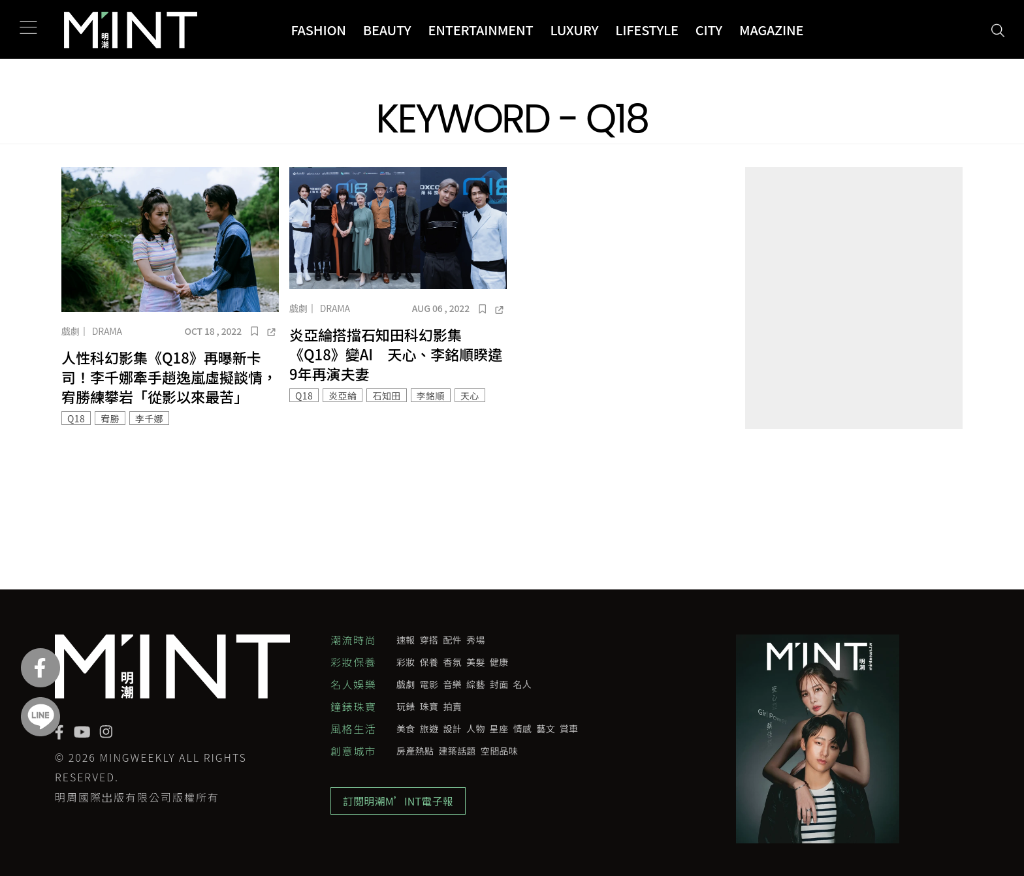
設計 (452, 728)
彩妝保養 (353, 662)
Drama (107, 330)
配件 (452, 639)
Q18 (76, 418)
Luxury (575, 29)
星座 (499, 728)
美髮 (475, 661)
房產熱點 (415, 750)
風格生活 (353, 728)
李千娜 (149, 418)
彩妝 (405, 661)
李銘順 (431, 395)
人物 (475, 728)
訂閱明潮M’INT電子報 (398, 801)
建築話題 (456, 750)
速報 (405, 639)
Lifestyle (647, 29)
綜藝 (475, 684)
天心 (469, 395)
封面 (499, 684)
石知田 (386, 395)
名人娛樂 (353, 684)
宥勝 (110, 418)
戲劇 (70, 330)
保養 (429, 661)
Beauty (387, 29)
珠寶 (429, 706)
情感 (522, 728)
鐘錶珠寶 (353, 706)
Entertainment (480, 29)
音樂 (452, 684)
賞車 (569, 728)
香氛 (452, 661)
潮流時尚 (353, 639)
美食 (405, 728)
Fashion (318, 29)
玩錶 (405, 706)
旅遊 (429, 728)
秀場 (475, 639)
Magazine (771, 29)
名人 (522, 684)
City (709, 29)
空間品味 (499, 750)
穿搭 (429, 639)
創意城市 (353, 750)
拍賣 (452, 706)
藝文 (545, 728)
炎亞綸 (342, 395)
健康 (499, 661)
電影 (429, 684)
